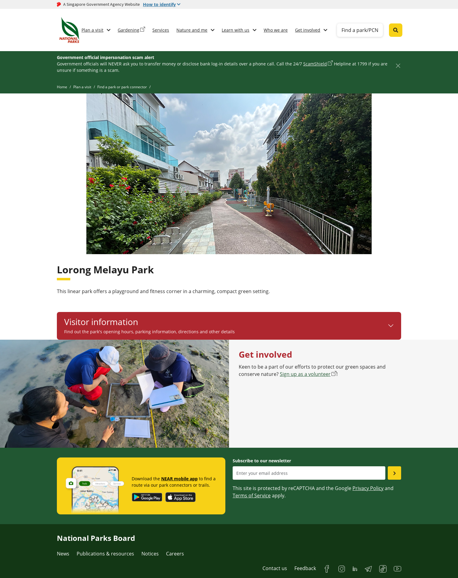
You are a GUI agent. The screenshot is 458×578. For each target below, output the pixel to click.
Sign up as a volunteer (305, 374)
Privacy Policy (367, 488)
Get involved (307, 30)
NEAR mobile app (179, 479)
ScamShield (315, 64)
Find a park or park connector (122, 86)
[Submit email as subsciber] (394, 473)
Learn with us (235, 30)
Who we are (276, 30)
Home (62, 86)
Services (160, 30)
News (63, 553)
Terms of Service (252, 495)
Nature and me (191, 30)
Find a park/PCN (360, 30)
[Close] (398, 65)
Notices (150, 553)
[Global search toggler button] (395, 30)
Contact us (274, 568)
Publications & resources (105, 553)
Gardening (128, 30)
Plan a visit (92, 30)
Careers (175, 553)
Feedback (305, 568)
